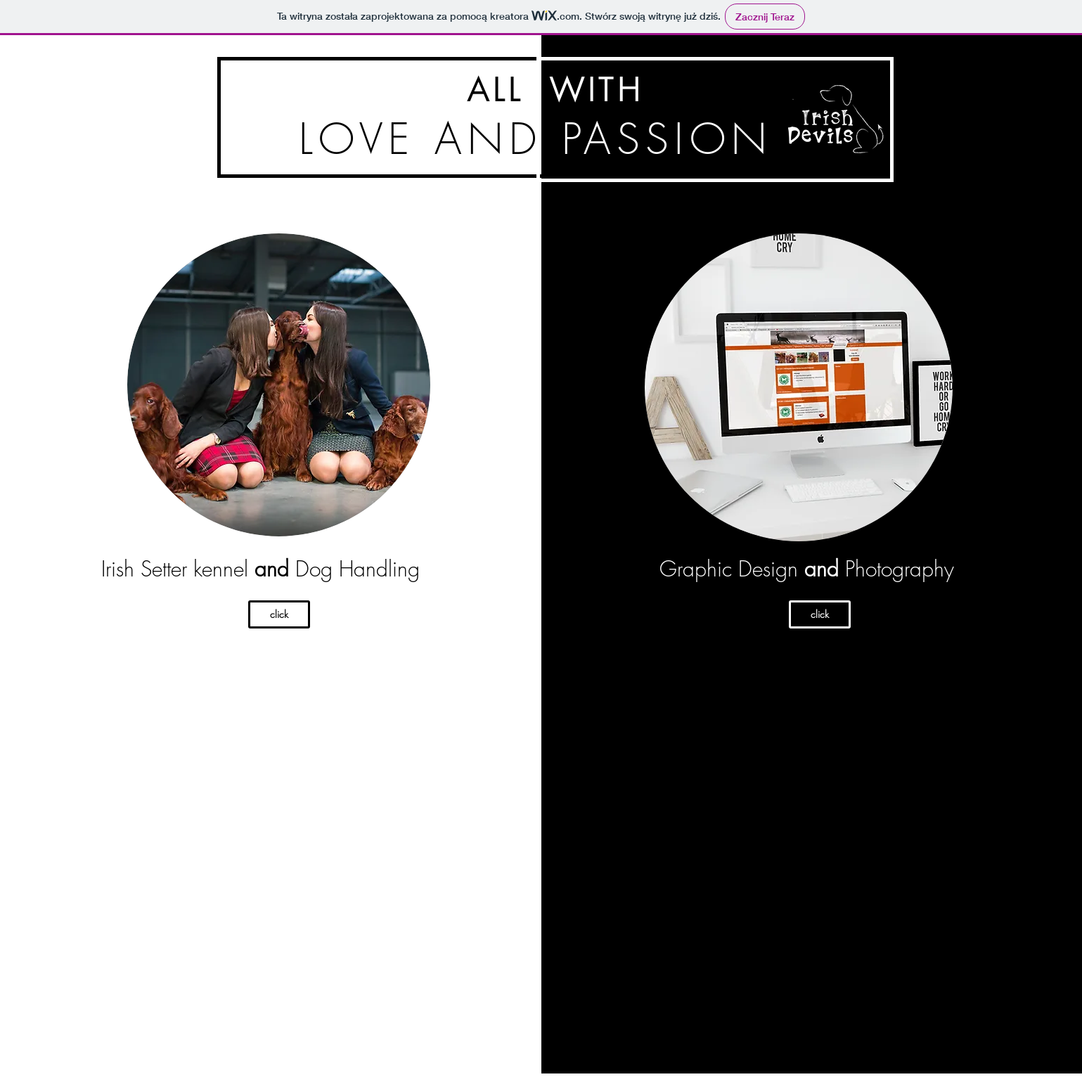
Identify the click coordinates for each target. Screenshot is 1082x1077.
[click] (279, 614)
